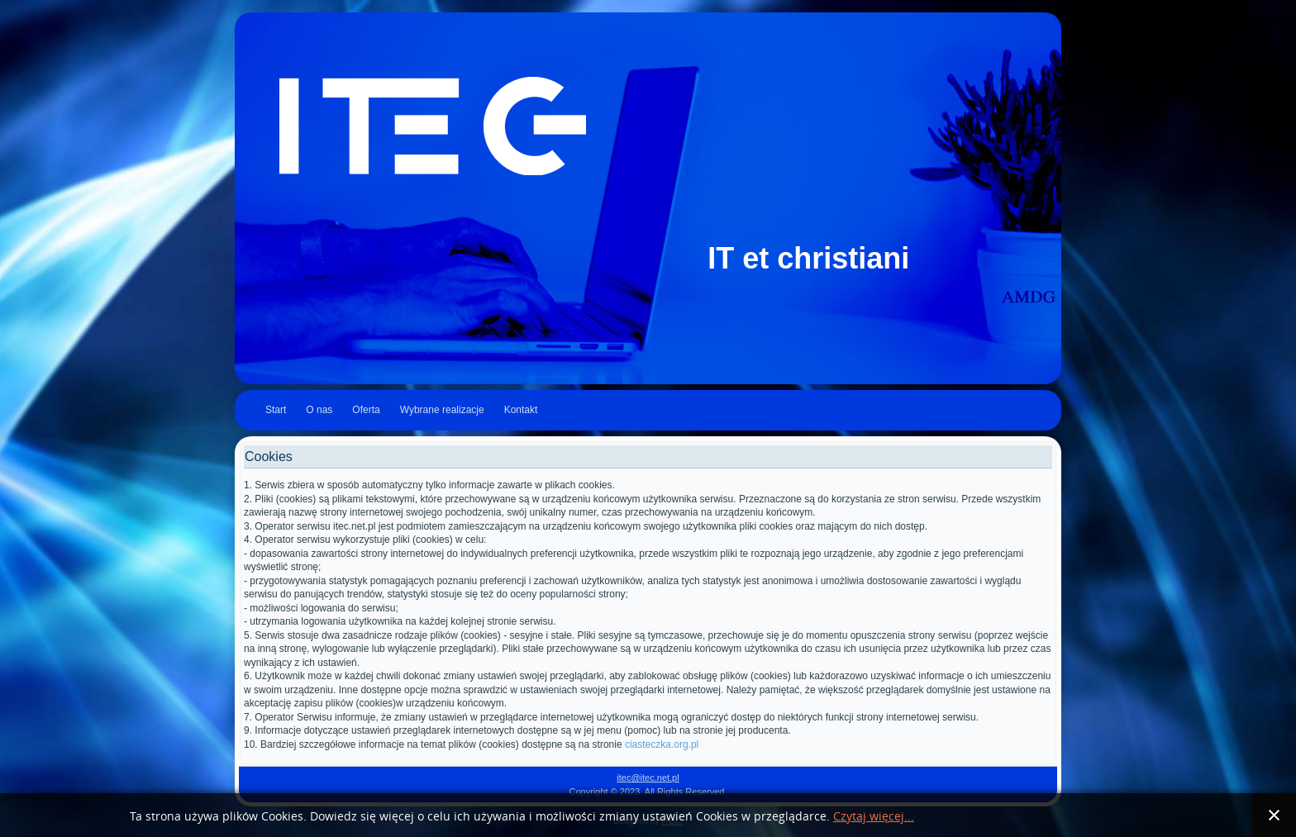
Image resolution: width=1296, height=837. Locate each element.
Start (275, 410)
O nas (319, 410)
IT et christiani (808, 258)
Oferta (365, 410)
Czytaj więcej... (873, 817)
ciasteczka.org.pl (661, 744)
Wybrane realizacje (442, 410)
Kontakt (521, 410)
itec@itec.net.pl (648, 777)
